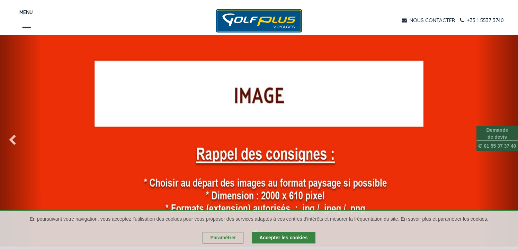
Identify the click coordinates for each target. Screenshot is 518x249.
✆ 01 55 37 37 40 (497, 146)
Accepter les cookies (283, 237)
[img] (21, 140)
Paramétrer (223, 237)
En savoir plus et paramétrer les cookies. (444, 219)
